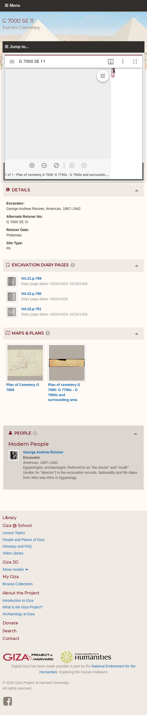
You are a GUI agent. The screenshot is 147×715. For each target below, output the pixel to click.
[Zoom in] (32, 165)
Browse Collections (18, 584)
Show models (13, 569)
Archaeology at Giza (19, 614)
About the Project (21, 593)
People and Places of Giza (23, 540)
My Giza (11, 576)
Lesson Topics (14, 533)
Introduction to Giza (18, 600)
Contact (11, 638)
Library (10, 517)
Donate (10, 623)
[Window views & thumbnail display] (111, 61)
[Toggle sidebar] (12, 61)
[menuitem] (73, 569)
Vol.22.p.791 (31, 309)
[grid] (126, 123)
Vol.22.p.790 (31, 294)
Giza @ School (17, 525)
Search (10, 630)
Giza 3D (10, 562)
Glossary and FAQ (17, 546)
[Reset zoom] (56, 165)
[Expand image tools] (103, 76)
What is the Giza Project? (23, 607)
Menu (15, 5)
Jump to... (19, 47)
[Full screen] (135, 61)
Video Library (13, 553)
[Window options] (123, 61)
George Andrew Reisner (43, 452)
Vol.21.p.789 (31, 278)
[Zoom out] (44, 165)
